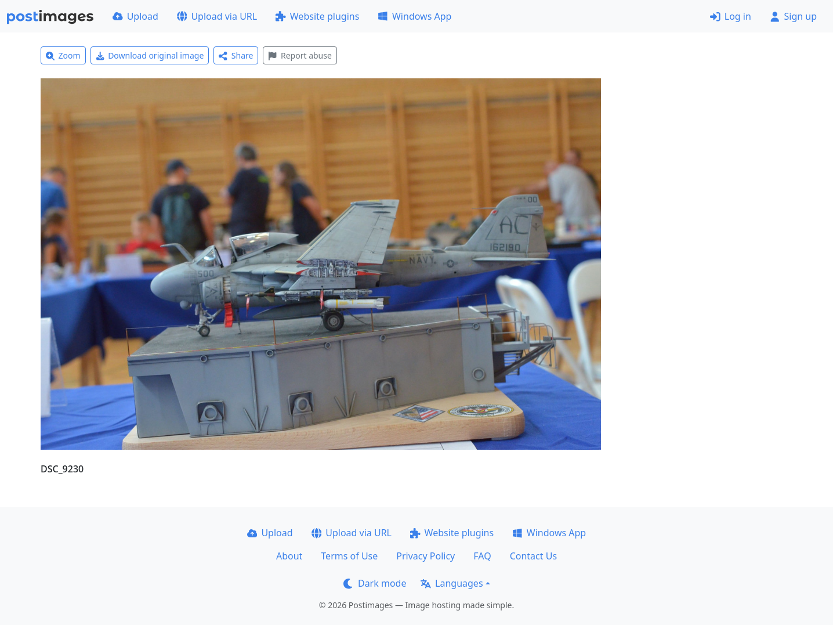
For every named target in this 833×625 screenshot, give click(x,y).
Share (236, 55)
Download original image (150, 55)
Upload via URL (217, 16)
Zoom (63, 55)
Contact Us (533, 556)
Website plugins (317, 16)
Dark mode (374, 583)
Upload (135, 16)
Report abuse (299, 55)
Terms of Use (349, 556)
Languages (452, 583)
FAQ (482, 556)
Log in (730, 16)
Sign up (793, 16)
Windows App (414, 16)
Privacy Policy (425, 556)
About (289, 556)
